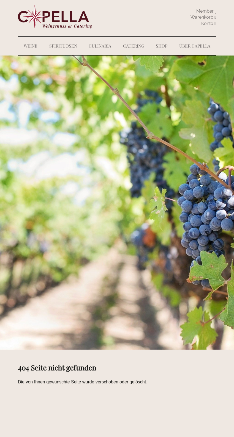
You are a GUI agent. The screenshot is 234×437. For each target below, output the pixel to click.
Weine (30, 46)
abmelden (208, 24)
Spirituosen (63, 46)
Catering (133, 46)
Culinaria (100, 46)
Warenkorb (203, 17)
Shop (161, 46)
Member (206, 11)
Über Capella (194, 46)
